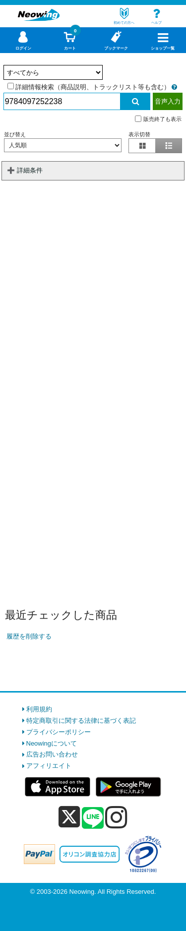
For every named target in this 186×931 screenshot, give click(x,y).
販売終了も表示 (158, 119)
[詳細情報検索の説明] (174, 87)
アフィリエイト (48, 765)
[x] (69, 817)
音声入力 (168, 101)
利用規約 (39, 709)
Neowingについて (51, 743)
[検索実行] (135, 101)
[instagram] (116, 817)
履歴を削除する (29, 636)
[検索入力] (62, 101)
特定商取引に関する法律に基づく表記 (81, 720)
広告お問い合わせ (52, 754)
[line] (93, 818)
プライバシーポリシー (58, 732)
